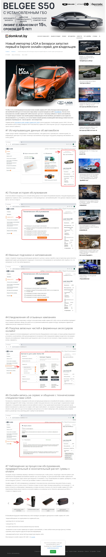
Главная (7, 51)
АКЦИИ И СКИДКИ (55, 36)
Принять (53, 551)
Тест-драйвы (87, 36)
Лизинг (64, 36)
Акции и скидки (73, 551)
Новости (79, 36)
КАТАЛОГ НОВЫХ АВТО (43, 36)
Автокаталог (65, 551)
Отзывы (95, 36)
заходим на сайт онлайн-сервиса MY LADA (27, 122)
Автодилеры (71, 36)
